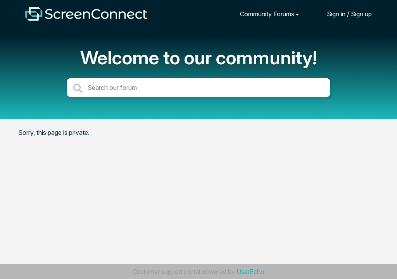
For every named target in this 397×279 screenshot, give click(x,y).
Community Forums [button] (267, 14)
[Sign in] (343, 13)
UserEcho (250, 272)
